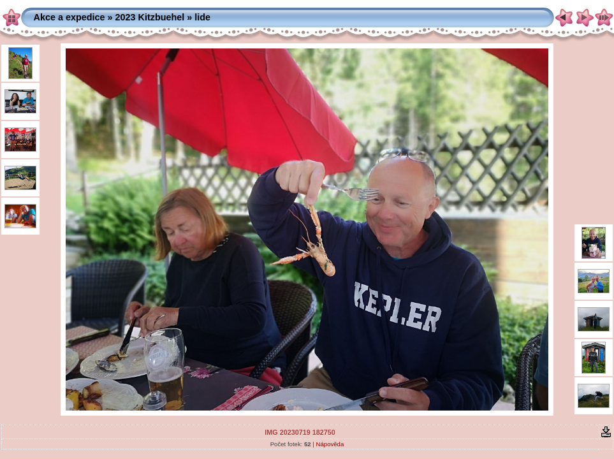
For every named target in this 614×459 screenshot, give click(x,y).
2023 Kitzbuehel (150, 17)
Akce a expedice (69, 17)
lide (202, 17)
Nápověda (330, 444)
